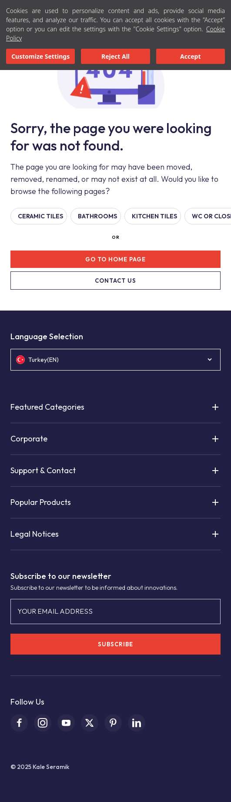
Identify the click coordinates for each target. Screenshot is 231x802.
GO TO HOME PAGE (115, 259)
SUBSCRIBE (115, 644)
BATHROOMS (97, 216)
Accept (190, 56)
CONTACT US (115, 280)
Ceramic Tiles (40, 216)
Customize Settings (40, 56)
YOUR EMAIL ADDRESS (55, 611)
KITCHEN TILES (154, 216)
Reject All (115, 56)
